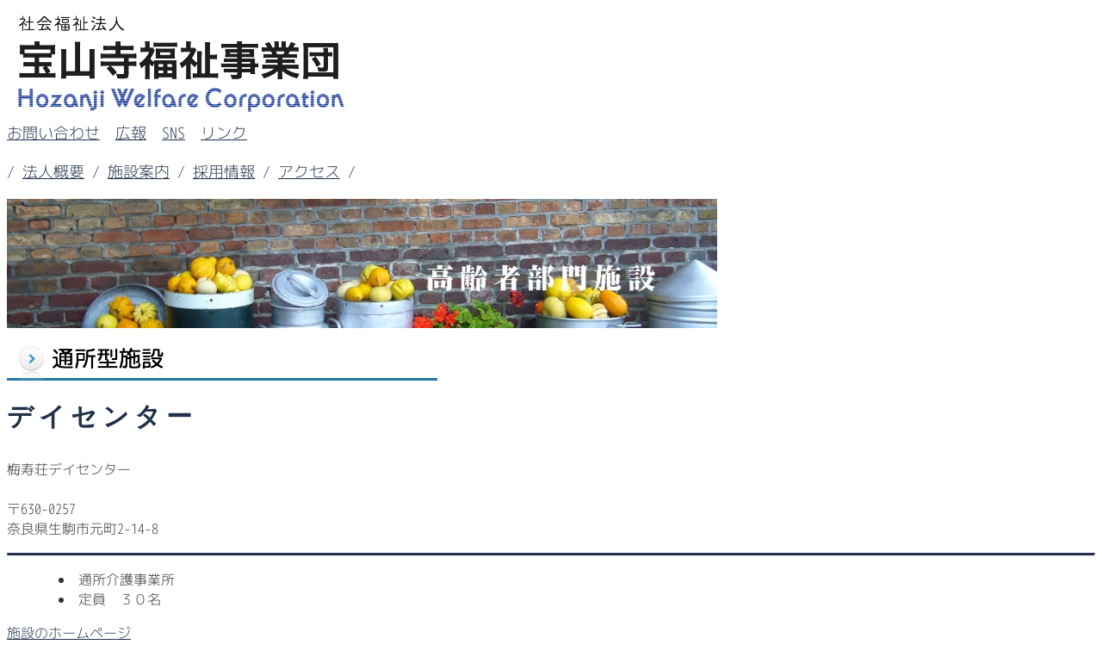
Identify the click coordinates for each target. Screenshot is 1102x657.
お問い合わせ (53, 133)
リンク (224, 133)
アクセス (309, 172)
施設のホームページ (69, 632)
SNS (173, 133)
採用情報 (224, 172)
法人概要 (53, 172)
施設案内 (139, 172)
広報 (130, 133)
